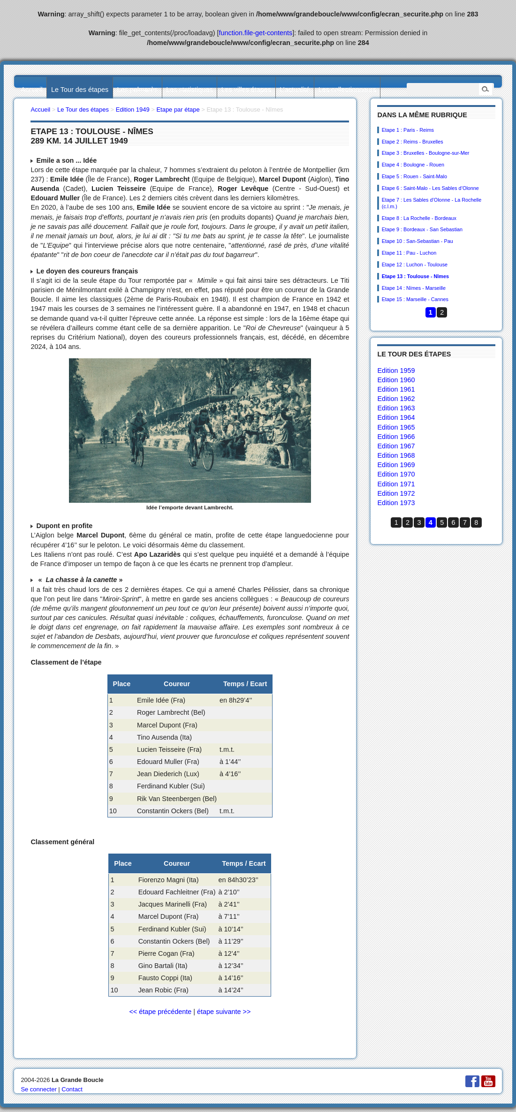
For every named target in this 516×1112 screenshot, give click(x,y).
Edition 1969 (396, 465)
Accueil (31, 89)
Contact (72, 1089)
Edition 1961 (396, 389)
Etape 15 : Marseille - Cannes (415, 299)
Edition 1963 (396, 408)
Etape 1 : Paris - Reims (408, 130)
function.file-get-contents (256, 33)
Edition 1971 (396, 484)
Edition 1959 (396, 370)
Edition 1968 (396, 455)
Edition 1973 (396, 503)
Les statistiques (189, 89)
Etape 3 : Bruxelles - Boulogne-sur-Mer (426, 153)
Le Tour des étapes (79, 89)
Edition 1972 (396, 493)
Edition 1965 (396, 427)
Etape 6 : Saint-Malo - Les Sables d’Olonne (430, 188)
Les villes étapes (246, 89)
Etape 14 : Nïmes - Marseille (414, 288)
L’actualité (295, 89)
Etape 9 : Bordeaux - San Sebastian (422, 229)
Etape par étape (177, 109)
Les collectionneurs (347, 89)
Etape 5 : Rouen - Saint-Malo (414, 176)
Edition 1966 (396, 436)
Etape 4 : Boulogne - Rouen (413, 164)
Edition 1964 (396, 417)
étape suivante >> (223, 1011)
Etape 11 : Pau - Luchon (409, 253)
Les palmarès (137, 89)
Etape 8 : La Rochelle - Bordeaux (419, 218)
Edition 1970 (396, 474)
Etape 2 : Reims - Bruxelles (412, 141)
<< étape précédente (160, 1011)
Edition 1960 (396, 380)
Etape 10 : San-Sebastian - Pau (417, 241)
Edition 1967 (396, 446)
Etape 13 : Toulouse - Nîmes (415, 276)
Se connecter (38, 1089)
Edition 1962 (396, 398)
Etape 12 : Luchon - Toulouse (415, 264)
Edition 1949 (133, 109)
